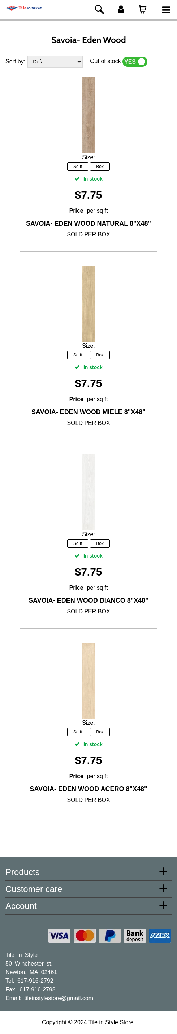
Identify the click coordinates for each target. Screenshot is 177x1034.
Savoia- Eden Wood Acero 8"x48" (88, 789)
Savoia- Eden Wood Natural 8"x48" (88, 223)
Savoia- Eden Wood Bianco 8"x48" (88, 600)
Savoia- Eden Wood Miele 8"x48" (88, 412)
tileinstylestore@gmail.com (58, 997)
